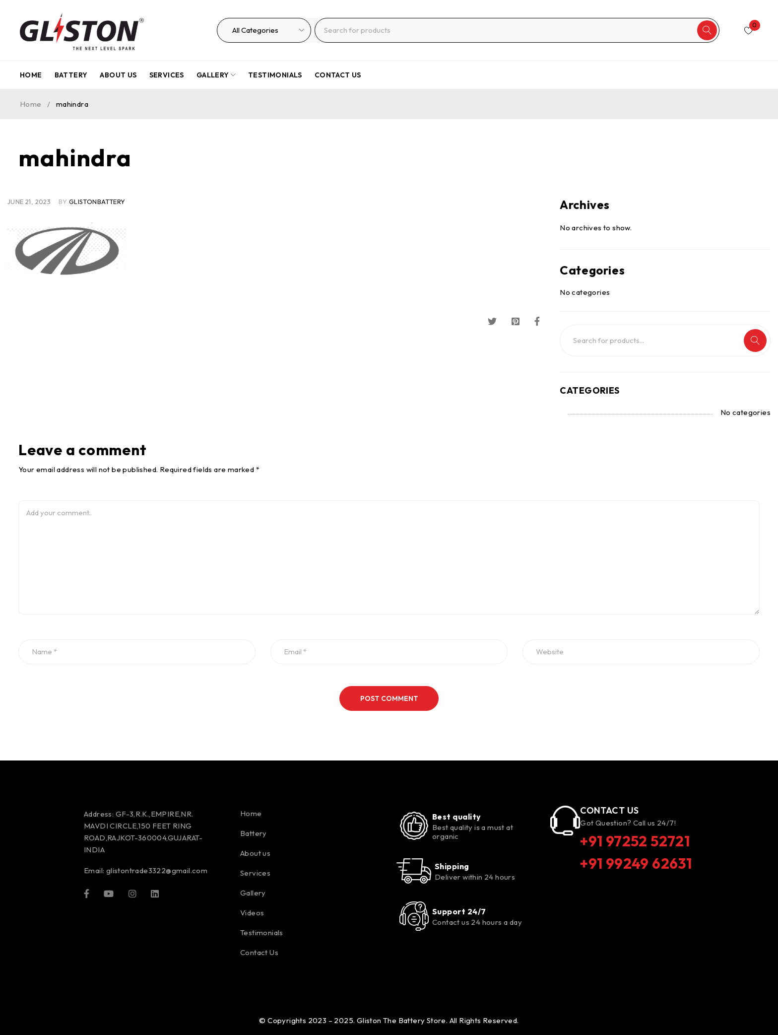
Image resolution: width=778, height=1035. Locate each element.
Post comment (389, 698)
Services (255, 873)
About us (255, 853)
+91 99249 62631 (637, 862)
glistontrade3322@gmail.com (156, 870)
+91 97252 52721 (636, 840)
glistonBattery (97, 202)
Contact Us (259, 952)
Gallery (253, 892)
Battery (253, 833)
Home (31, 104)
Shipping (452, 866)
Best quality (456, 817)
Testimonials (261, 932)
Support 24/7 (459, 911)
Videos (252, 912)
